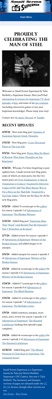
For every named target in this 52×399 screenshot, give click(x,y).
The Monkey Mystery (24, 214)
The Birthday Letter (24, 306)
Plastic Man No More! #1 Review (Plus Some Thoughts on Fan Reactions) (25, 157)
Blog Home (21, 394)
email (21, 117)
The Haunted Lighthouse (15, 343)
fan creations (41, 103)
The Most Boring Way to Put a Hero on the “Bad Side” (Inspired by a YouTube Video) (24, 192)
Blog (36, 195)
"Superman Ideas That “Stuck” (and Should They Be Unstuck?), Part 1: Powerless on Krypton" (25, 225)
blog (15, 103)
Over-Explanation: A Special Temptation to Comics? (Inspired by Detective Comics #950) (25, 184)
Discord (29, 117)
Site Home (8, 394)
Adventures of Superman (17, 239)
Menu (26, 17)
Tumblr (40, 117)
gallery (43, 206)
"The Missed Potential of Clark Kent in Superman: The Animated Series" (23, 354)
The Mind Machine (23, 291)
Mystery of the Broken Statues (17, 277)
